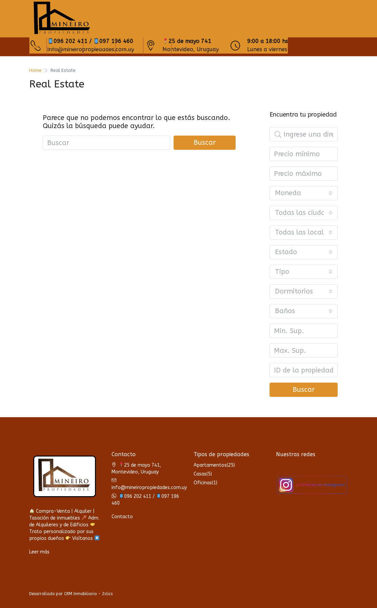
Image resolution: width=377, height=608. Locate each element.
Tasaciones (99, 47)
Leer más (39, 552)
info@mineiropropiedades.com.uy (149, 487)
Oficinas (203, 483)
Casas (200, 474)
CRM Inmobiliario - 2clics (88, 593)
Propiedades (64, 47)
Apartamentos (210, 465)
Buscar (205, 142)
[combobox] (304, 193)
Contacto (157, 47)
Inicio (38, 47)
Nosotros (129, 47)
